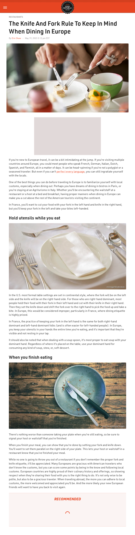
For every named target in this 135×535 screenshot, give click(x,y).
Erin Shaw (16, 38)
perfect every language (71, 171)
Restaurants (16, 17)
